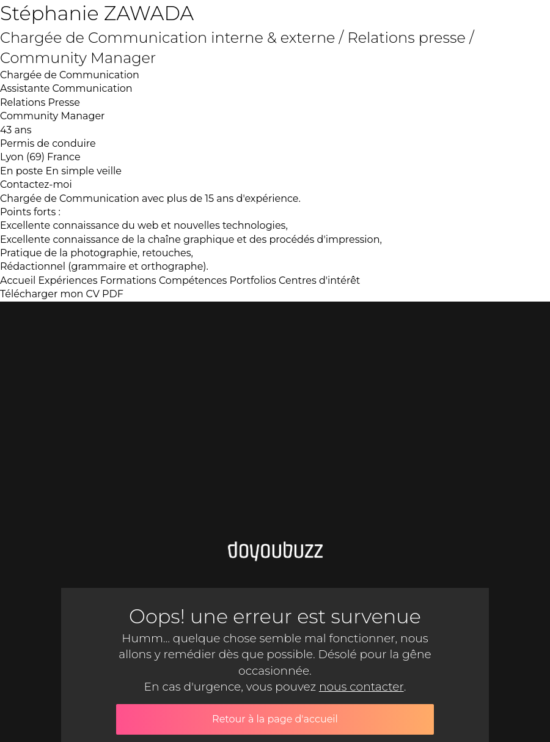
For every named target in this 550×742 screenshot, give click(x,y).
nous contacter (361, 687)
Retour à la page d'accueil (275, 719)
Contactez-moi (36, 184)
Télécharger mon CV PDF (61, 294)
